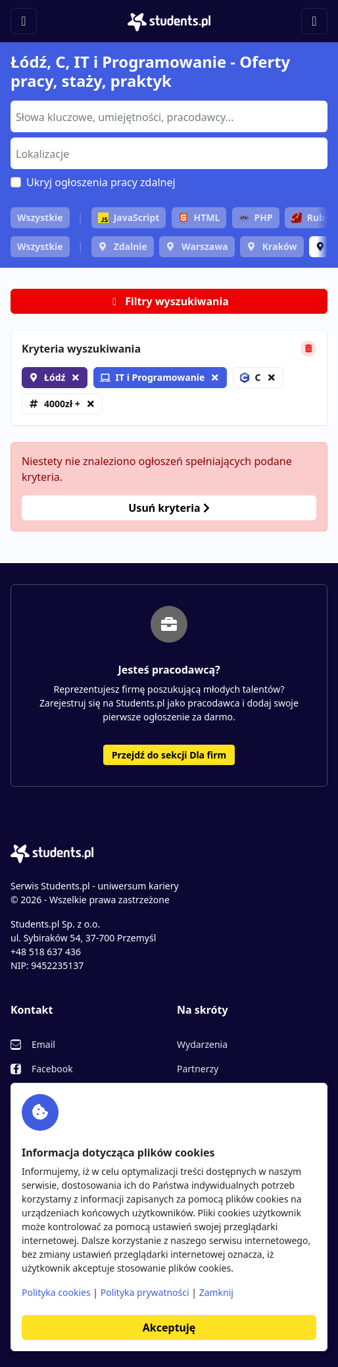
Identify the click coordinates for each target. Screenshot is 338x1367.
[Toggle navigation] (24, 21)
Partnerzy (197, 1068)
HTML (199, 217)
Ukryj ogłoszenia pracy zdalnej (101, 182)
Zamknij (216, 1292)
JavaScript (129, 217)
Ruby (310, 217)
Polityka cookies (56, 1292)
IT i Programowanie (152, 377)
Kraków (279, 246)
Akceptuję (169, 1327)
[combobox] (169, 116)
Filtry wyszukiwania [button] (169, 301)
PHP (256, 217)
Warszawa (204, 246)
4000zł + (62, 403)
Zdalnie (130, 246)
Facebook (52, 1068)
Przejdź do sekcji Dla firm (169, 755)
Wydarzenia (202, 1044)
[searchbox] (167, 116)
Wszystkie (40, 217)
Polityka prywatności (145, 1292)
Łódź (54, 377)
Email (43, 1044)
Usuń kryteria (168, 508)
